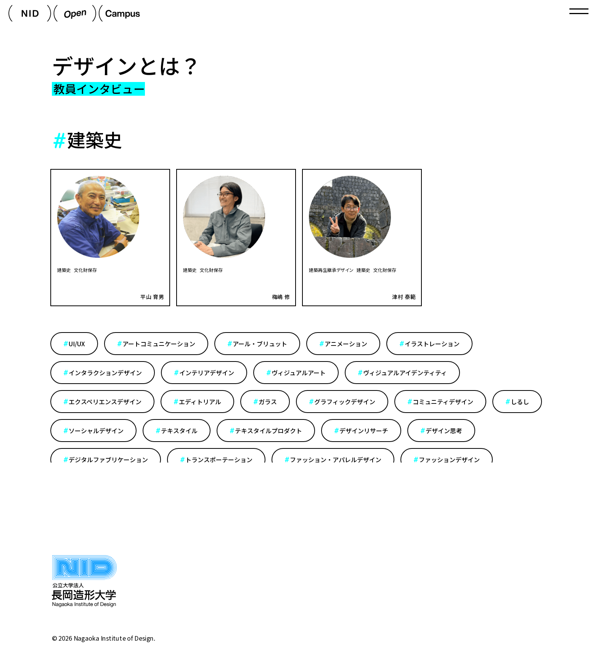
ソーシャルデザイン (96, 430)
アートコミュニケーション (158, 343)
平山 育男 (152, 296)
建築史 (64, 270)
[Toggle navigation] (578, 11)
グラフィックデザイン (344, 401)
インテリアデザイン (206, 372)
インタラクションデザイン (105, 372)
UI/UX (77, 343)
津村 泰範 (404, 296)
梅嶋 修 (281, 296)
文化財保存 (85, 270)
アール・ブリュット (260, 343)
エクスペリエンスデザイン (105, 401)
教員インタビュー (99, 89)
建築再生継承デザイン (331, 270)
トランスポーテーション (218, 459)
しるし (520, 401)
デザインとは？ (126, 65)
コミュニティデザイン (443, 401)
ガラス (268, 401)
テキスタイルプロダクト (268, 430)
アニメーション (346, 343)
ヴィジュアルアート (299, 372)
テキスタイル (179, 430)
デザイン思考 (444, 430)
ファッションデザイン (449, 459)
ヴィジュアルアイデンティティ (405, 372)
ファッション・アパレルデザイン (335, 459)
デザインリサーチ (363, 430)
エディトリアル (200, 401)
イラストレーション (432, 343)
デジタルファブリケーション (108, 459)
